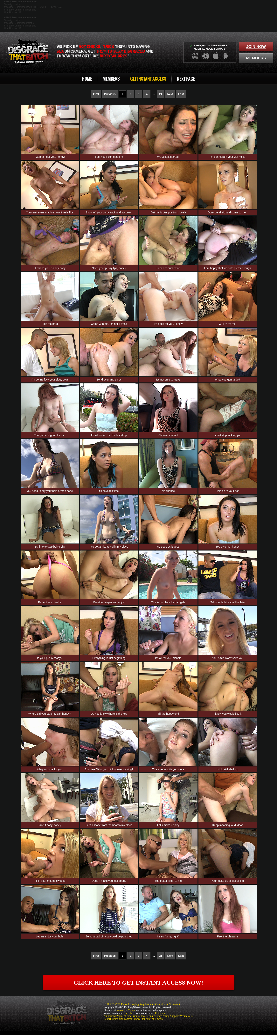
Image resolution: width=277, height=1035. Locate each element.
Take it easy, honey (49, 825)
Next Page (186, 79)
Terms (149, 1016)
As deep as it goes (168, 546)
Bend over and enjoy (108, 379)
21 (160, 94)
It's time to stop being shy (49, 546)
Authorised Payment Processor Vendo (124, 1016)
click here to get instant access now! (138, 982)
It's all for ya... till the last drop (109, 435)
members (256, 58)
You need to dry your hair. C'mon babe (50, 490)
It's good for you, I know (168, 323)
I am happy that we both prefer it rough (227, 268)
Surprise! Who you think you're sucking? (109, 769)
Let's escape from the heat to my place (109, 825)
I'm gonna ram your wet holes (227, 156)
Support (174, 1016)
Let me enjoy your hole (50, 936)
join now (256, 46)
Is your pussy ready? (49, 658)
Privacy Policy (161, 1016)
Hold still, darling (228, 769)
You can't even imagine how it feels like (49, 212)
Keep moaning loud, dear (227, 825)
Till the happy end (168, 713)
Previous (110, 94)
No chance (168, 490)
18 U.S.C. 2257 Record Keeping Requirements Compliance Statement (142, 1004)
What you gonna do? (227, 379)
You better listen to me (168, 880)
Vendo (131, 1010)
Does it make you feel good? (109, 880)
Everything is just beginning (108, 658)
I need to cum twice (168, 268)
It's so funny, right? (168, 936)
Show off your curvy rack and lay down (109, 212)
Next (170, 94)
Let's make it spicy (168, 825)
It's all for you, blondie (168, 658)
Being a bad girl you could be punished (109, 936)
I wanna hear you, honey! (49, 156)
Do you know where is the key (109, 713)
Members (111, 79)
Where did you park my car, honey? (49, 713)
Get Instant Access (148, 79)
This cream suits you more (168, 769)
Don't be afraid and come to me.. (227, 212)
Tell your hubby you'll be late (228, 602)
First (96, 94)
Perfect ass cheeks (49, 602)
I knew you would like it (227, 713)
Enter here (129, 1013)
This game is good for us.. (49, 435)
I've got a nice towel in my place (109, 546)
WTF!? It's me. (227, 323)
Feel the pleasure (227, 936)
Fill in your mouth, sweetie (50, 880)
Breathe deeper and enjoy (109, 602)
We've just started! (168, 156)
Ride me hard (49, 323)
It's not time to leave (168, 379)
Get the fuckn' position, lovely (168, 212)
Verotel (120, 1010)
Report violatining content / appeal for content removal (133, 1018)
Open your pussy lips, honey (109, 268)
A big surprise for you (50, 769)
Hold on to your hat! (227, 490)
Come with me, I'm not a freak (109, 323)
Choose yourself (168, 435)
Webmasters (185, 1016)
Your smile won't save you (227, 658)
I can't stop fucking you (227, 435)
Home (87, 79)
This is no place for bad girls (168, 602)
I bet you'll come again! (109, 156)
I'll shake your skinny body (50, 268)
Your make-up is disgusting (227, 880)
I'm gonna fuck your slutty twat (49, 379)
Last (181, 94)
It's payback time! (109, 490)
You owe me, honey (227, 546)
